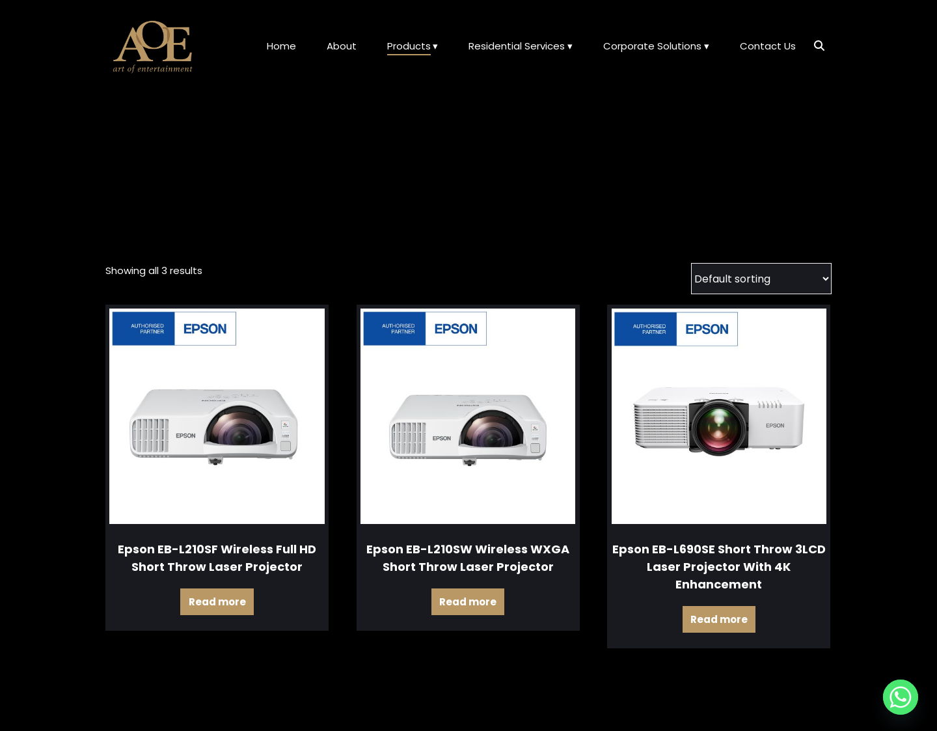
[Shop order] (761, 278)
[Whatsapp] (900, 697)
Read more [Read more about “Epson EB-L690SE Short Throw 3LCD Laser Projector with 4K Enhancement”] (719, 619)
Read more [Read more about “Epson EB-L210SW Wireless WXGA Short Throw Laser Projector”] (467, 602)
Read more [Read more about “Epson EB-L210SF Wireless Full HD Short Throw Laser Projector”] (217, 602)
